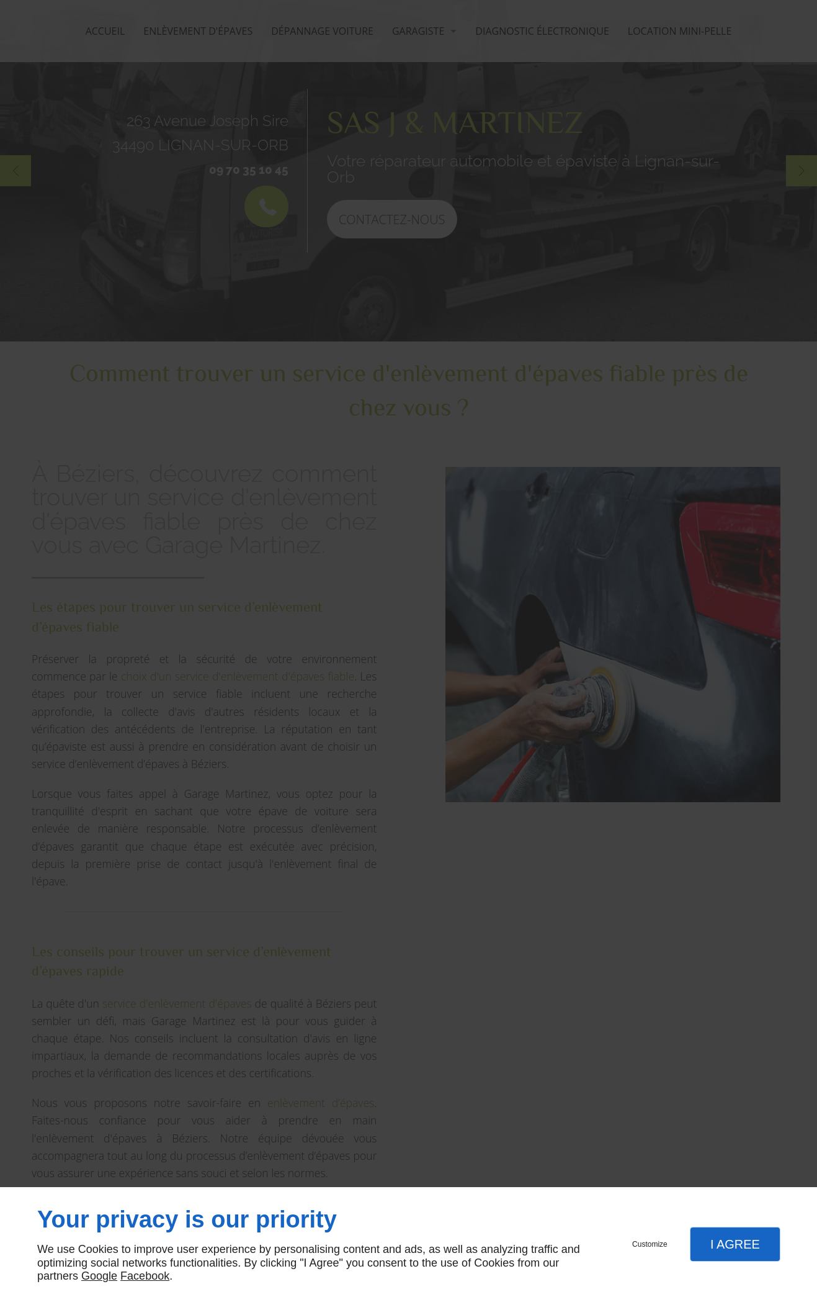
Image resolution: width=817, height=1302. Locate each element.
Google (99, 1276)
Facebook (144, 1276)
